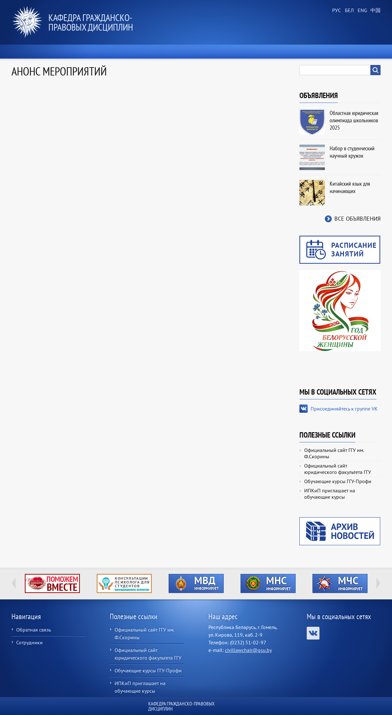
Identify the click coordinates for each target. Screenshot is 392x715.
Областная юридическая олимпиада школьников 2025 (354, 120)
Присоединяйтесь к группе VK (344, 408)
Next (378, 583)
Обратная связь (33, 629)
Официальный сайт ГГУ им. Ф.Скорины (334, 453)
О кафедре (117, 51)
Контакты (360, 51)
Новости (71, 51)
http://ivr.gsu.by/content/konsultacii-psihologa (124, 583)
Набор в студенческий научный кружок (352, 152)
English (361, 10)
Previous (13, 583)
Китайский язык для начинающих (350, 187)
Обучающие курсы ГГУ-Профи (337, 481)
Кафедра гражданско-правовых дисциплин (90, 22)
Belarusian (348, 10)
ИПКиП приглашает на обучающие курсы (329, 493)
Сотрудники (29, 642)
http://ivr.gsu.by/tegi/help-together (52, 583)
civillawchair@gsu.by (248, 650)
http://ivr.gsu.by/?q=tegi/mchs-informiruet (340, 583)
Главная (29, 51)
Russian (336, 10)
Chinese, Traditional (374, 10)
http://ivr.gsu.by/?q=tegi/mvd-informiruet (196, 583)
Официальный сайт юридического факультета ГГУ (337, 468)
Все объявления (357, 218)
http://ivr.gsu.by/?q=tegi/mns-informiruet (268, 583)
